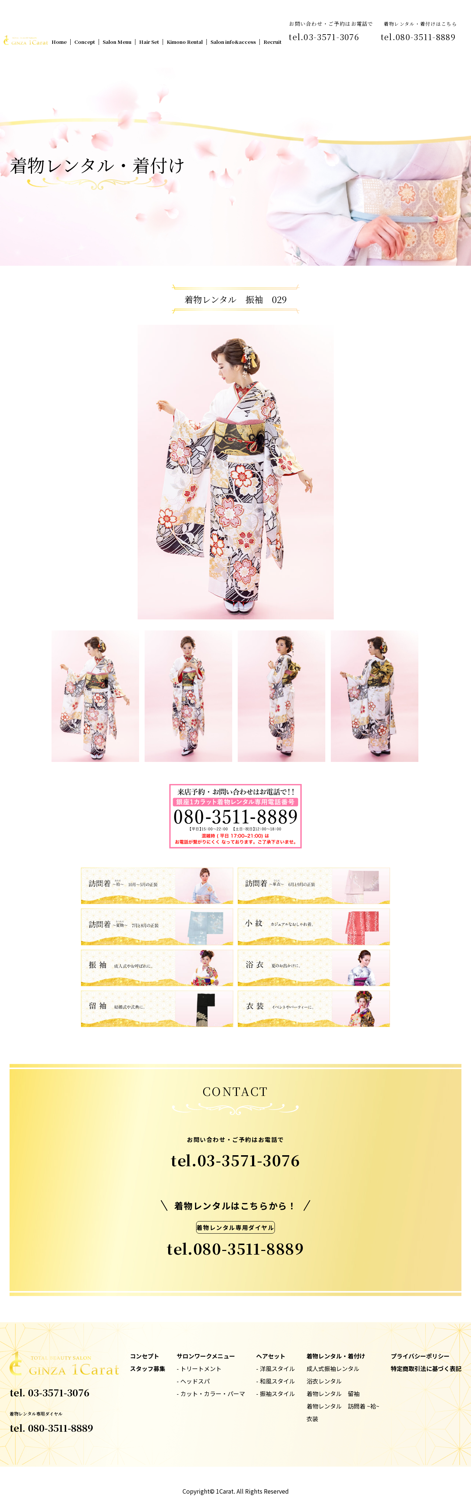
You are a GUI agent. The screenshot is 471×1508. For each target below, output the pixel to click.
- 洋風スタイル (275, 1368)
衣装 (312, 1418)
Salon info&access (233, 41)
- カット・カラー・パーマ (211, 1393)
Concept (84, 41)
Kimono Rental (185, 41)
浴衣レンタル (324, 1381)
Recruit (272, 41)
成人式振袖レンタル (333, 1368)
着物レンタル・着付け (336, 1355)
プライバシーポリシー (420, 1355)
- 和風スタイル (275, 1381)
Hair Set (149, 41)
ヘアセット (271, 1355)
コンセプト (144, 1355)
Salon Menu (117, 41)
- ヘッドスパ (193, 1381)
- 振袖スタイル (275, 1393)
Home (59, 41)
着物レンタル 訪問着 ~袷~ (343, 1406)
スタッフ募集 (147, 1368)
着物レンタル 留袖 (333, 1393)
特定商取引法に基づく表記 (426, 1368)
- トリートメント (199, 1368)
